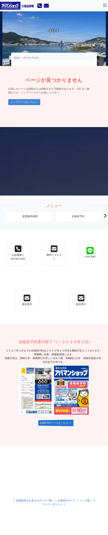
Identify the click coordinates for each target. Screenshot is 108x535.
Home (17, 57)
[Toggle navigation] (105, 5)
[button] (105, 216)
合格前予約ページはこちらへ (53, 422)
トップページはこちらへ (18, 102)
